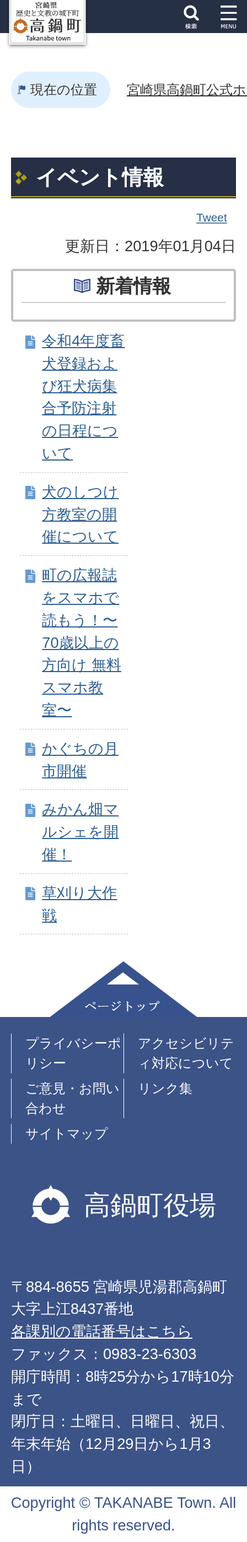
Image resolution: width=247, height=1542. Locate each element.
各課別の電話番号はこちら (101, 1331)
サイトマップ (66, 1133)
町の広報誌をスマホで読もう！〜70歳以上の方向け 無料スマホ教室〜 (81, 642)
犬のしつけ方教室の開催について (80, 514)
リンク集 (165, 1088)
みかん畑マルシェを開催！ (80, 831)
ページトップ (123, 989)
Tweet (212, 217)
